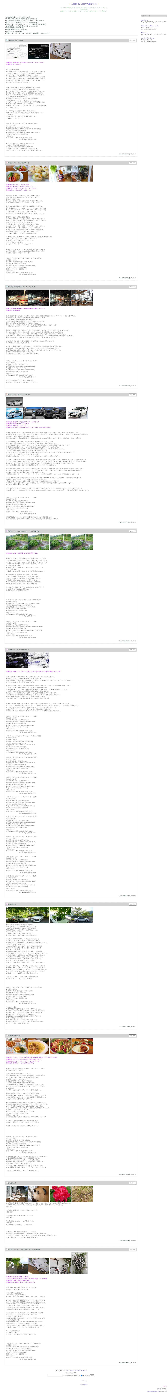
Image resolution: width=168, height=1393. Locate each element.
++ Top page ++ (84, 1384)
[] (68, 1370)
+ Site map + (84, 1381)
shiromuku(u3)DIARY (153, 1391)
